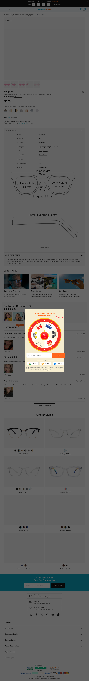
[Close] (62, 311)
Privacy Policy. (47, 369)
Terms (60, 317)
